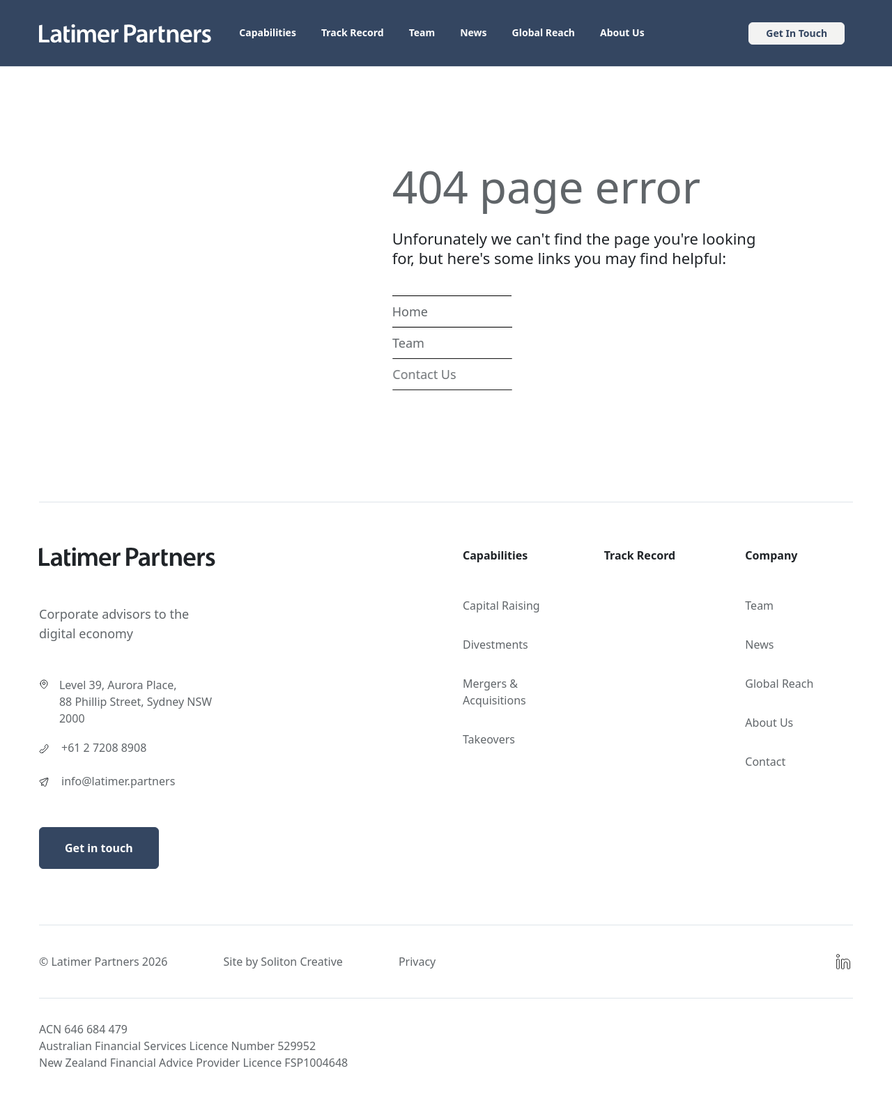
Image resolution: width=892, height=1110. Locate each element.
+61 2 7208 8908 (103, 747)
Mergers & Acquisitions (494, 692)
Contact (765, 761)
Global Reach (543, 32)
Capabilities (267, 32)
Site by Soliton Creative (282, 961)
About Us (622, 32)
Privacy (417, 961)
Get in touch (99, 848)
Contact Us (424, 374)
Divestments (495, 644)
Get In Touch (796, 33)
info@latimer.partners (118, 781)
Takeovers (489, 739)
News (473, 32)
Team (422, 32)
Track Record (352, 32)
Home (410, 311)
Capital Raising (501, 605)
